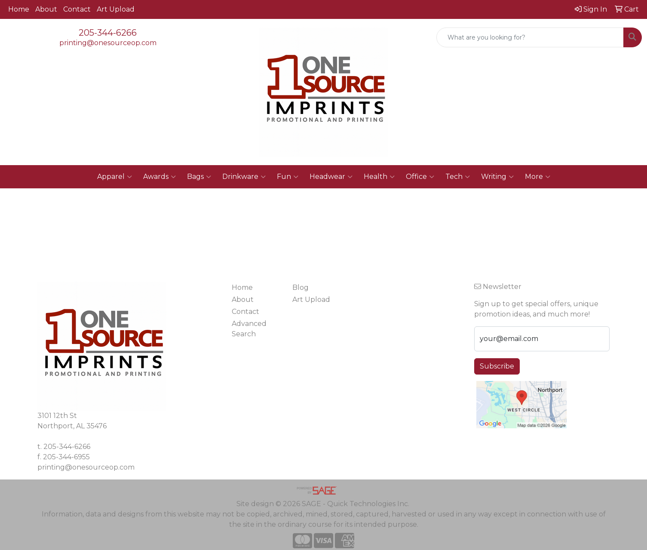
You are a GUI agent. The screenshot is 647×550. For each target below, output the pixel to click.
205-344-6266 (108, 33)
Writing (497, 177)
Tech (457, 177)
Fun (287, 177)
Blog (300, 287)
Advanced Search (249, 329)
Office (420, 177)
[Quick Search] (530, 37)
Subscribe (497, 366)
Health (379, 177)
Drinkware (244, 177)
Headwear (331, 177)
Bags (199, 177)
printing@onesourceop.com (107, 43)
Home (18, 9)
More (537, 177)
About (46, 9)
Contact (77, 9)
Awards (159, 177)
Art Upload (116, 9)
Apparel (114, 177)
